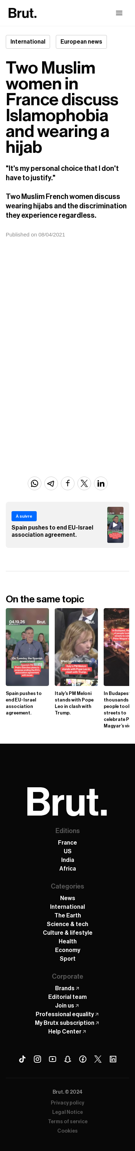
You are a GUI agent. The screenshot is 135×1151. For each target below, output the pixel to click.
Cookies (67, 1131)
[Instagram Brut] (37, 1059)
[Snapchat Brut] (67, 1059)
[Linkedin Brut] (113, 1059)
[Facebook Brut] (83, 1059)
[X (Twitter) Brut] (98, 1059)
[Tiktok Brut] (22, 1059)
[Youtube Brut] (52, 1059)
